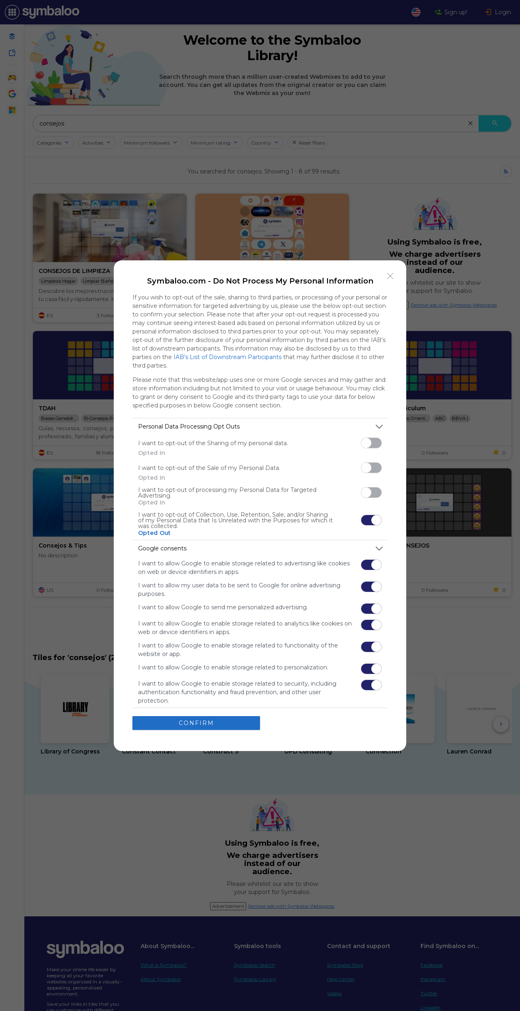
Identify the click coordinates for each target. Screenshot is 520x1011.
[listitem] (260, 426)
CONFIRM (196, 723)
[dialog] (260, 505)
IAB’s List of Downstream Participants (227, 357)
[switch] (371, 442)
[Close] (390, 276)
